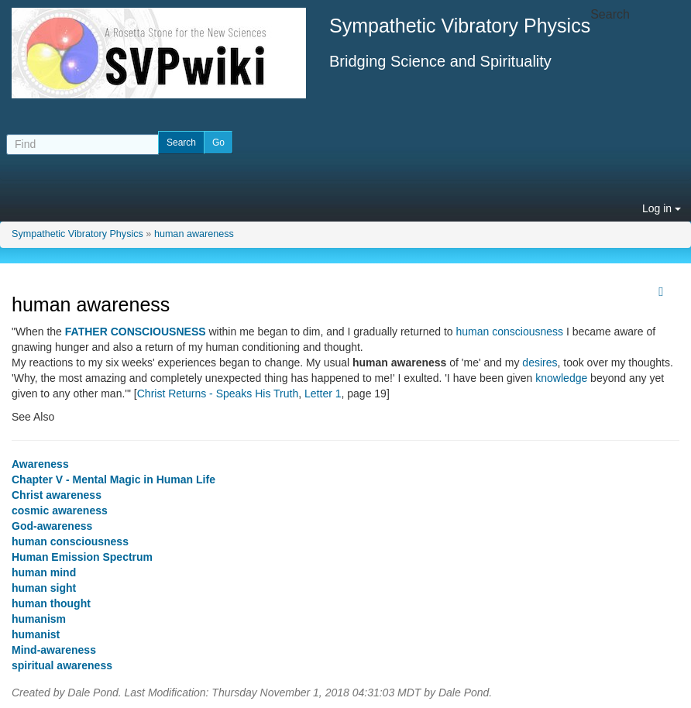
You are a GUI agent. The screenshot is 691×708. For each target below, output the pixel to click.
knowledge (561, 378)
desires (539, 362)
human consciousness (510, 331)
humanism (39, 619)
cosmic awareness (60, 510)
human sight (44, 588)
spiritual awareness (62, 665)
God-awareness (52, 526)
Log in (661, 208)
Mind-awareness (54, 650)
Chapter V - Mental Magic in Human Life (113, 479)
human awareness (194, 234)
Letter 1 (322, 393)
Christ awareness (56, 495)
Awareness (40, 464)
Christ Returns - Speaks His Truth (218, 393)
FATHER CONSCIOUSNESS (135, 331)
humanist (36, 634)
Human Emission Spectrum (82, 557)
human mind (44, 572)
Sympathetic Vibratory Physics (77, 234)
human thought (51, 603)
